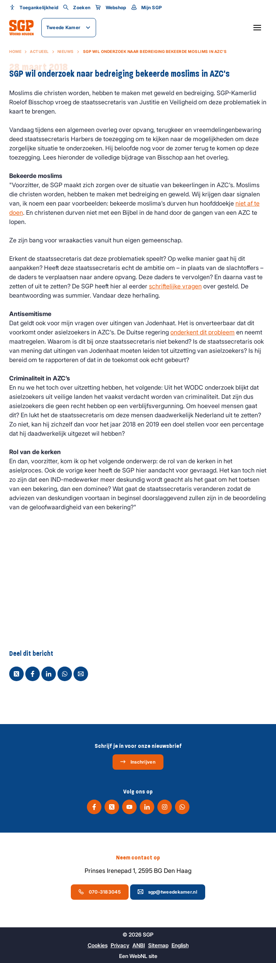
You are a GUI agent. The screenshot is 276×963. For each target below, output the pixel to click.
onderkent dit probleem (202, 332)
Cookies (98, 945)
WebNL (138, 956)
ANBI (138, 945)
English (180, 945)
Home (15, 51)
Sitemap (158, 945)
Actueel (39, 51)
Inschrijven (137, 762)
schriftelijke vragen (175, 286)
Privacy (120, 945)
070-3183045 (99, 892)
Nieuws (65, 51)
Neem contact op (138, 857)
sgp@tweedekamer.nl (167, 892)
